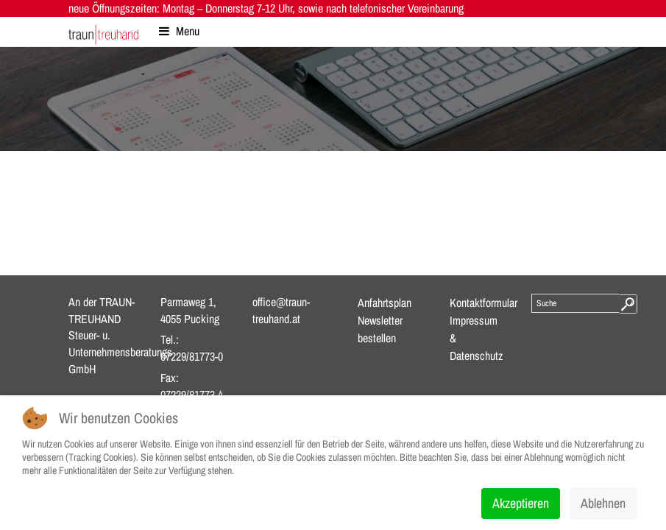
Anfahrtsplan (384, 302)
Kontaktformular (483, 302)
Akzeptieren (520, 503)
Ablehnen (603, 503)
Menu (179, 31)
